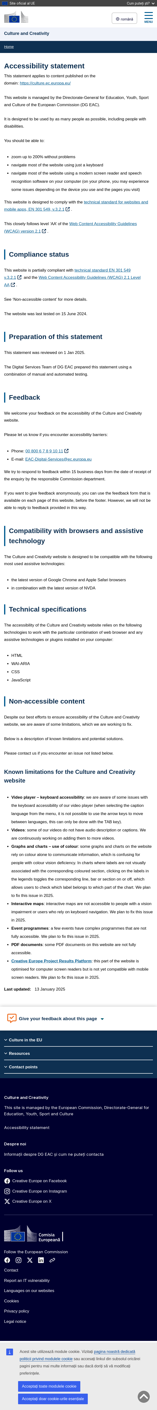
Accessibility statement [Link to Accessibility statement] (26, 1127)
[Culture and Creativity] (16, 17)
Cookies (11, 1301)
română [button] (124, 19)
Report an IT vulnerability (27, 1280)
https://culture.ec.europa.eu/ (45, 83)
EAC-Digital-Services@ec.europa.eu (58, 459)
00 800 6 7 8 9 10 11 (44, 451)
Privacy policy (16, 1311)
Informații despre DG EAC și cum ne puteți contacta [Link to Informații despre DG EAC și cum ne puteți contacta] (54, 1154)
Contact (11, 1270)
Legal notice (15, 1321)
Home (9, 47)
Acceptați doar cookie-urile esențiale (53, 1399)
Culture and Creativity (26, 1097)
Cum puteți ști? (141, 3)
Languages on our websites (29, 1290)
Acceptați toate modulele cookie (49, 1386)
